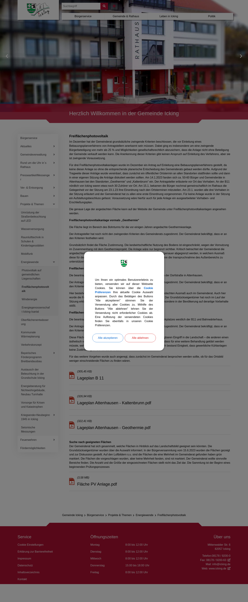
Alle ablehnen (140, 337)
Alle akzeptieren (108, 337)
